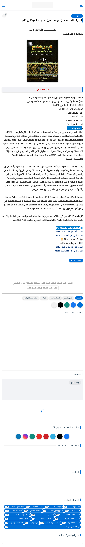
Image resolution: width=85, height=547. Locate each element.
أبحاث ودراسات (72, 506)
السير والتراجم (77, 15)
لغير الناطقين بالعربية (42, 526)
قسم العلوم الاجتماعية (67, 518)
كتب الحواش (32, 522)
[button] (73, 305)
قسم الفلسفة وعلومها (18, 518)
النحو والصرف (72, 510)
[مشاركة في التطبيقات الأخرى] (54, 305)
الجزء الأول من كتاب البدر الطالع (69, 232)
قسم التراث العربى (42, 514)
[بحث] (3, 5)
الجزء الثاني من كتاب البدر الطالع (69, 235)
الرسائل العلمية (34, 506)
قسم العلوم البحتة (43, 518)
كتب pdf (44, 298)
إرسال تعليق (75, 382)
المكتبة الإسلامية (14, 506)
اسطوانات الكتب (54, 506)
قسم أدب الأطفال (33, 510)
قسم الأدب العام (55, 298)
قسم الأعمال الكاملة (67, 514)
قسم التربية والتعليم (17, 514)
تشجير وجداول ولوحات (53, 510)
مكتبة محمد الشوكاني (30, 298)
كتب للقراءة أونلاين (14, 522)
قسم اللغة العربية (71, 522)
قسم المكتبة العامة (50, 522)
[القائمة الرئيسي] (81, 5)
